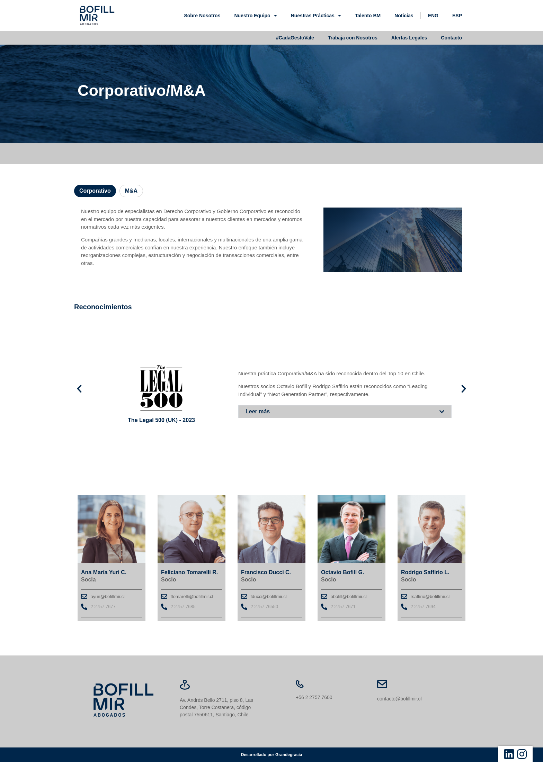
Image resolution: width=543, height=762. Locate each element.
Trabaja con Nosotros (352, 37)
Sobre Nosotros (202, 15)
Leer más (258, 411)
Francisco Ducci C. (266, 572)
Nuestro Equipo (255, 15)
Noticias (403, 15)
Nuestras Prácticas (316, 15)
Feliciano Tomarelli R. (189, 572)
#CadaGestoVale (295, 37)
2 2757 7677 (103, 606)
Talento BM (368, 15)
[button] (345, 411)
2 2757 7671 (343, 606)
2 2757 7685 (183, 606)
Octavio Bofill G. (342, 572)
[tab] (95, 191)
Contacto (451, 37)
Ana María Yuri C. (103, 572)
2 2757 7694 (423, 606)
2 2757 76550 (264, 606)
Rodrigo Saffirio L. (425, 572)
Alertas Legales (409, 37)
